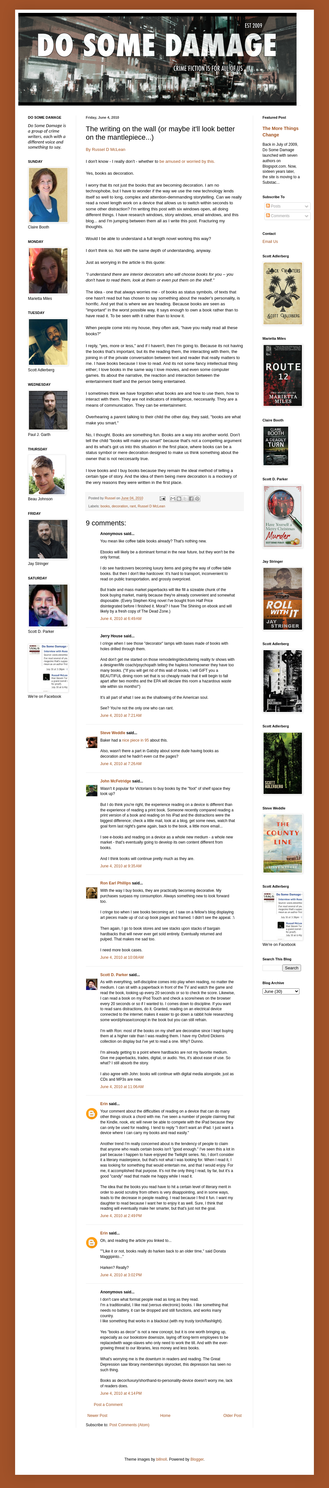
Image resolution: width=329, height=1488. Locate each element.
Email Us (270, 241)
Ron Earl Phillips (115, 883)
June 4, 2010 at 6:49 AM (120, 618)
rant (133, 506)
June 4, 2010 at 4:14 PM (121, 1393)
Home (165, 1415)
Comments (277, 216)
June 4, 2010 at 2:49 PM (121, 1216)
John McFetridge (115, 781)
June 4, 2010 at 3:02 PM (121, 1275)
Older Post (232, 1415)
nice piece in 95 (135, 740)
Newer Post (97, 1415)
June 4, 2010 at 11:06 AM (122, 1087)
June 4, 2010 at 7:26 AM (120, 764)
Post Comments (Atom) (129, 1425)
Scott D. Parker (114, 975)
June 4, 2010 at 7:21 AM (120, 715)
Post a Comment (108, 1404)
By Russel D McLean (105, 149)
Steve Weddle (112, 733)
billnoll (161, 1459)
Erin (104, 1104)
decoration (120, 506)
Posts (273, 206)
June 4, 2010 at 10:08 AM (122, 957)
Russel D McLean (151, 506)
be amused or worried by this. (187, 161)
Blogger (197, 1459)
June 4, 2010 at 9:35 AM (120, 866)
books (105, 506)
